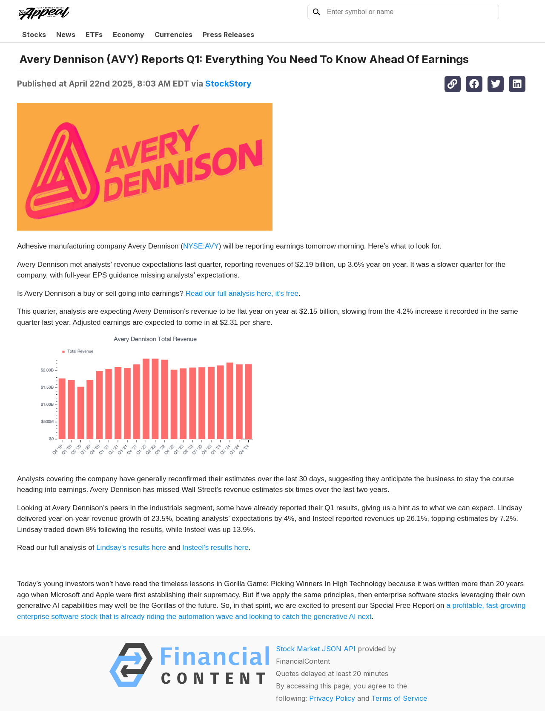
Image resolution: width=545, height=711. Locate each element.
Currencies (173, 34)
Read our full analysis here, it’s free (242, 293)
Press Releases (228, 34)
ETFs (94, 34)
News (65, 34)
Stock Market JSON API (316, 649)
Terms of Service (399, 698)
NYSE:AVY (201, 246)
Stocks (34, 34)
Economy (128, 34)
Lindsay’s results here (131, 547)
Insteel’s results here (215, 547)
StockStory (228, 83)
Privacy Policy (332, 698)
